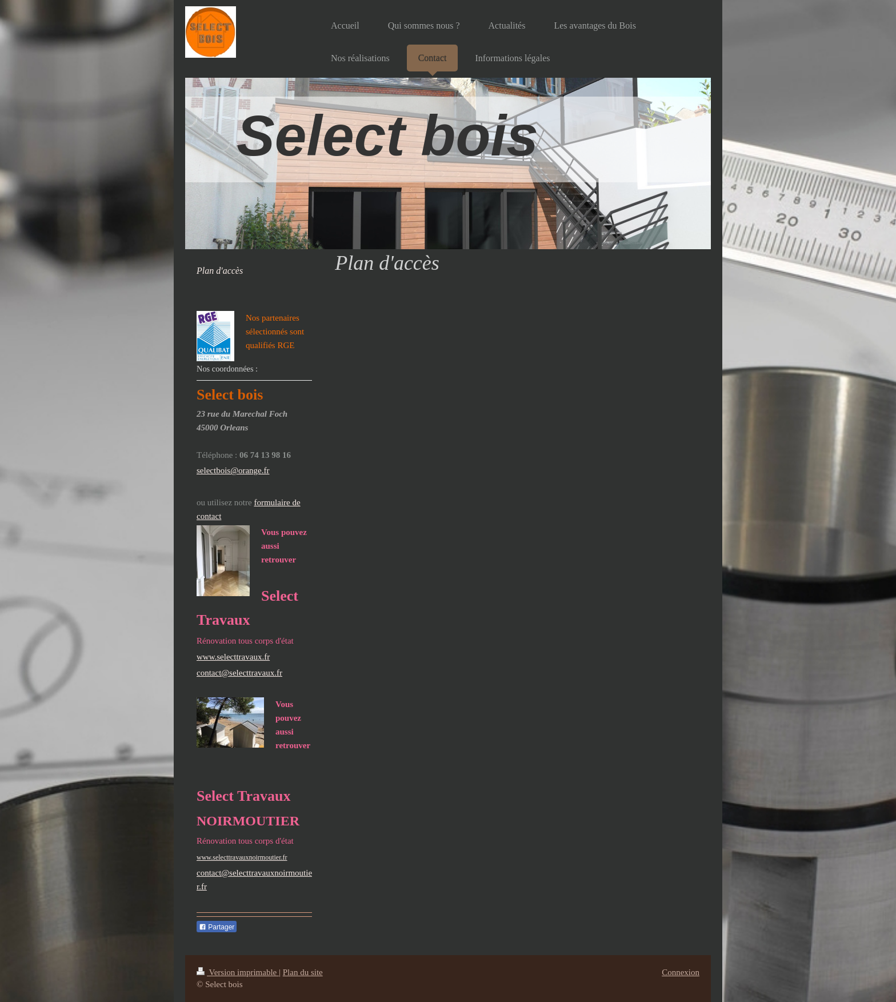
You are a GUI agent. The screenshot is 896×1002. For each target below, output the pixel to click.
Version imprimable (238, 972)
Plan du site (303, 972)
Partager (216, 927)
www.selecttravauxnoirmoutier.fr (242, 857)
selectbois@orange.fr (233, 470)
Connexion (680, 972)
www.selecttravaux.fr (233, 656)
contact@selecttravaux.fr (239, 672)
